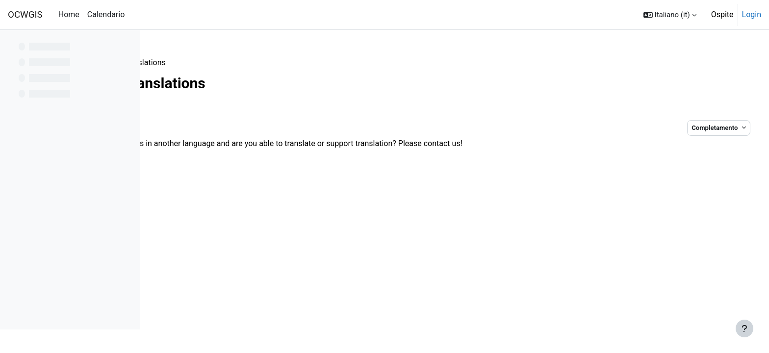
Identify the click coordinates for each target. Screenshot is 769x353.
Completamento (694, 127)
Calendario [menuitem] (106, 14)
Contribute (177, 62)
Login (751, 14)
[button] (670, 14)
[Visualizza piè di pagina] (744, 328)
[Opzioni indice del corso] (127, 44)
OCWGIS (25, 14)
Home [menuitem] (68, 14)
